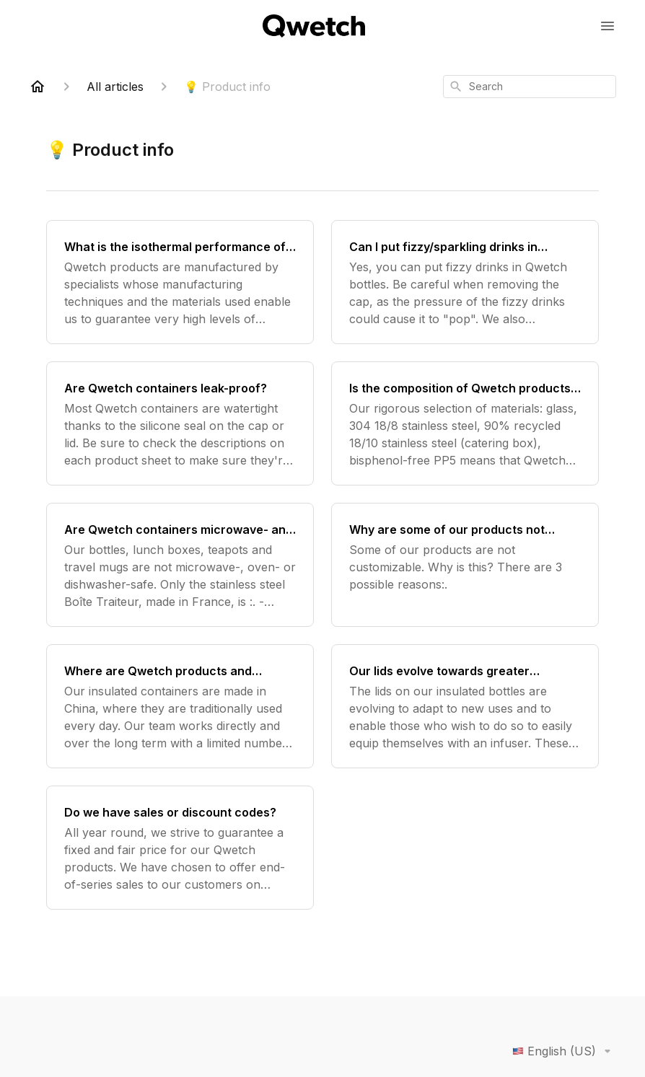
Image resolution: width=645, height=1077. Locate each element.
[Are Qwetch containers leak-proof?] (180, 423)
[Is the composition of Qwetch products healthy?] (465, 423)
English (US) (564, 1051)
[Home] (37, 86)
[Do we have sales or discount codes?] (180, 848)
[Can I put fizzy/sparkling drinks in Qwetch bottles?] (465, 282)
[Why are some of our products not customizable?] (465, 565)
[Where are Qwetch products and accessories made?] (180, 706)
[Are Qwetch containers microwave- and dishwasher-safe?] (180, 565)
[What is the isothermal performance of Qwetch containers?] (180, 282)
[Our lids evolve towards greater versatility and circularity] (465, 706)
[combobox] (529, 86)
